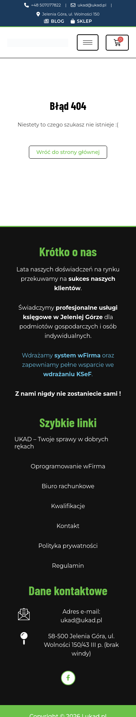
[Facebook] (68, 678)
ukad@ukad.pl (88, 5)
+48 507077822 (42, 5)
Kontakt (68, 526)
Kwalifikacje (68, 506)
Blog (54, 21)
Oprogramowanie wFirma (68, 466)
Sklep (81, 21)
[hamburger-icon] (87, 42)
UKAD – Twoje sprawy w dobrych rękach (61, 443)
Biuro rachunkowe (68, 486)
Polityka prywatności (68, 545)
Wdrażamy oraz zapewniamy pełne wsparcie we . (68, 365)
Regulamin (68, 565)
